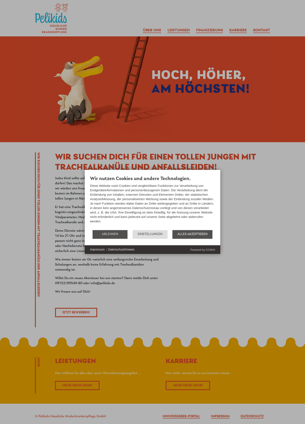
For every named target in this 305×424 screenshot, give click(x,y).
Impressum (97, 249)
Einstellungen (150, 234)
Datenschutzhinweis (121, 249)
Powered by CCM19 (202, 249)
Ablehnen (110, 234)
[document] (152, 202)
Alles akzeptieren (192, 234)
